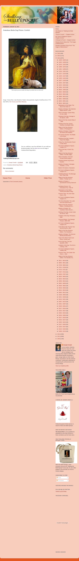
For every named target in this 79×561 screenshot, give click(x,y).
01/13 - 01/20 (62, 329)
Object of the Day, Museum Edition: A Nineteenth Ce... (66, 205)
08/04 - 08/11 (62, 262)
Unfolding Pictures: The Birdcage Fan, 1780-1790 (67, 174)
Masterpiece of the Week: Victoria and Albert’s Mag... (66, 190)
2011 (58, 336)
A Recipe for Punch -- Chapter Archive (65, 40)
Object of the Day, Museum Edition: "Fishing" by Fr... (66, 178)
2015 (58, 53)
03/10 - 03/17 (62, 310)
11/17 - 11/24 (62, 73)
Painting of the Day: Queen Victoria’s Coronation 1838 (66, 124)
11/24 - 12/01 (62, 71)
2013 (58, 58)
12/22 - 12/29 (62, 62)
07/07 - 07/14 (62, 272)
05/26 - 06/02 (62, 285)
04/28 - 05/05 (62, 294)
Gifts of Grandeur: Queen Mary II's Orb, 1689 (67, 113)
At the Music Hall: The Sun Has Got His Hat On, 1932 (67, 227)
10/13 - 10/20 (62, 85)
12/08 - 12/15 (62, 66)
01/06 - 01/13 (62, 331)
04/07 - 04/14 (62, 301)
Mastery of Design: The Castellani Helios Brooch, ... (66, 209)
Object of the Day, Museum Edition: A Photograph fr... (66, 128)
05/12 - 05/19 (62, 290)
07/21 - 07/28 (62, 267)
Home (28, 178)
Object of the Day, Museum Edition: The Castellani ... (66, 231)
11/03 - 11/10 (62, 78)
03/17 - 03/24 (62, 308)
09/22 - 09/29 (62, 92)
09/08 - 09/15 (62, 96)
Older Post (48, 178)
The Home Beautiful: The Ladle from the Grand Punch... (67, 201)
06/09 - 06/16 (62, 281)
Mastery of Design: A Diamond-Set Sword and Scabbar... (67, 131)
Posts (59, 477)
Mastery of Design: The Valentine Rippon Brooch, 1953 (67, 109)
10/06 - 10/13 (62, 87)
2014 (58, 55)
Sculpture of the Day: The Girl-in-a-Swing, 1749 (67, 246)
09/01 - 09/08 (62, 98)
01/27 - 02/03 (62, 324)
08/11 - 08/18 (62, 260)
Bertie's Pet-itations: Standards (67, 168)
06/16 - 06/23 (62, 278)
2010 (58, 338)
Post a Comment (9, 171)
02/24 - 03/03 (62, 315)
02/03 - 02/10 (62, 322)
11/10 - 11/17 (62, 76)
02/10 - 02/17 (62, 319)
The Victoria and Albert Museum (17, 101)
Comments (60, 480)
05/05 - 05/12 (62, 292)
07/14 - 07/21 (62, 269)
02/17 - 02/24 (62, 317)
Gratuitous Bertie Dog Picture (14, 165)
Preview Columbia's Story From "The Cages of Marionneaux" (65, 46)
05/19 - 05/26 (62, 288)
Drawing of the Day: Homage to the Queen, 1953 (67, 117)
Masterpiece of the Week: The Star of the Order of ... (66, 106)
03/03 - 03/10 (62, 313)
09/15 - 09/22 (62, 94)
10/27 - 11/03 (62, 80)
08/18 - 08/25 (62, 103)
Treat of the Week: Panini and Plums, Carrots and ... (66, 238)
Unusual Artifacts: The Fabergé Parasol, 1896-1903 (67, 220)
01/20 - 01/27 (62, 326)
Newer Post (7, 178)
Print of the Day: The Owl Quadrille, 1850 (65, 242)
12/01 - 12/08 (62, 69)
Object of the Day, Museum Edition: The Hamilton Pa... (66, 257)
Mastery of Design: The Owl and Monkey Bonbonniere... (67, 235)
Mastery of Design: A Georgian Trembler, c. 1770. (66, 165)
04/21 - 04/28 (62, 297)
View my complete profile (62, 365)
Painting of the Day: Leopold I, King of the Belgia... (66, 139)
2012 (58, 334)
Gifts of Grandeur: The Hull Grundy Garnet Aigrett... (65, 157)
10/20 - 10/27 (62, 82)
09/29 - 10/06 (62, 89)
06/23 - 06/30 (62, 276)
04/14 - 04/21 (62, 299)
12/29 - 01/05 (62, 60)
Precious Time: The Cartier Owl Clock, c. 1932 (67, 253)
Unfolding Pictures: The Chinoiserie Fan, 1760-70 (66, 187)
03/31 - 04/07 (62, 304)
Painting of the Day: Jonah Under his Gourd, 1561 (67, 212)
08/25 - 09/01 (62, 101)
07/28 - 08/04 (62, 265)
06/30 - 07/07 (62, 274)
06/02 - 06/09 (62, 283)
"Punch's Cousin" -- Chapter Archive (65, 34)
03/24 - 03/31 (62, 306)
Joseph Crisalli (67, 345)
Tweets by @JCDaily (61, 491)
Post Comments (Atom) (16, 181)
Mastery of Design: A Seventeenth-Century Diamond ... (67, 183)
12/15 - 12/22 (62, 64)
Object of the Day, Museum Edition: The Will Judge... (66, 154)
